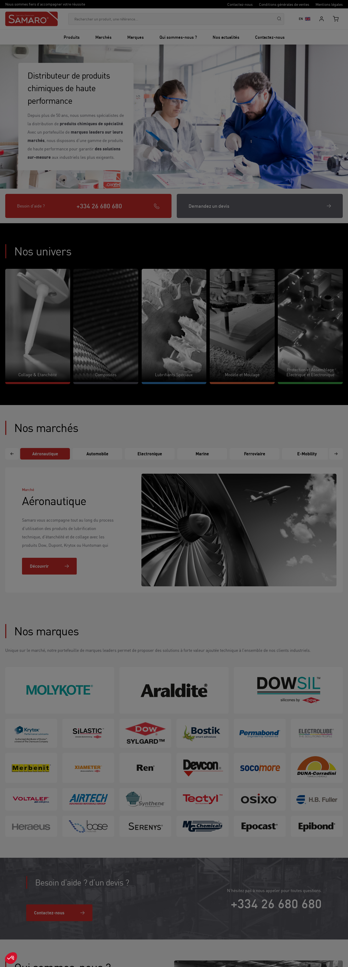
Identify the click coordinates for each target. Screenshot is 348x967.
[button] (11, 958)
